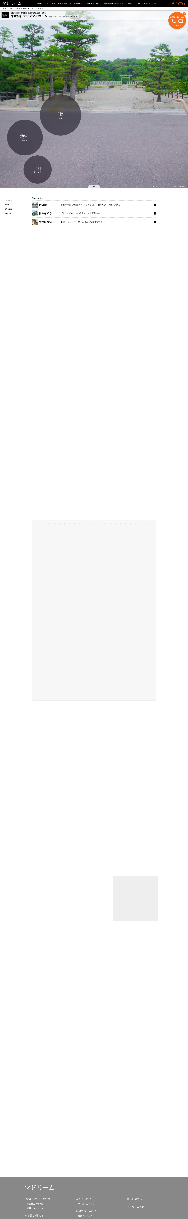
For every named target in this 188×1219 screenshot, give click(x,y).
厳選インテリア (85, 1215)
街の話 (6, 204)
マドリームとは (149, 3)
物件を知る (8, 209)
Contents (8, 200)
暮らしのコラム (134, 3)
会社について (9, 213)
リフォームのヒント (87, 1203)
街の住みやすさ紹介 (36, 1203)
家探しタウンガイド (36, 1208)
